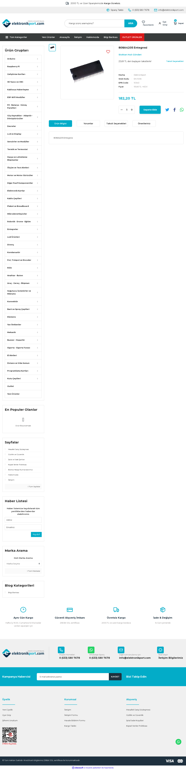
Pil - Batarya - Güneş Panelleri (17, 106)
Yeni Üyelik (7, 710)
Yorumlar (88, 123)
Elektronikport (140, 75)
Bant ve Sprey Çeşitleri (18, 309)
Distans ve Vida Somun (18, 363)
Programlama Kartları (17, 371)
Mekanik (11, 332)
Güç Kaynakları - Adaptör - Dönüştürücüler (20, 117)
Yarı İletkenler (14, 325)
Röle (9, 268)
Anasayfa (65, 37)
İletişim (78, 37)
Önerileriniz (144, 123)
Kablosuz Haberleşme (18, 90)
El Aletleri (12, 355)
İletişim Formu (71, 715)
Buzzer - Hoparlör (16, 340)
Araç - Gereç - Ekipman (18, 283)
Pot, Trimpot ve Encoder (19, 260)
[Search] (100, 23)
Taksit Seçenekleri (116, 123)
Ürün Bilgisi (60, 123)
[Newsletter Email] (79, 676)
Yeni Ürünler (48, 37)
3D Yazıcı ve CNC (15, 82)
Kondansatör (13, 252)
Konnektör (12, 301)
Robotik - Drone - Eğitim (19, 221)
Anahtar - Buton (15, 275)
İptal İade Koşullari (135, 720)
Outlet (10, 386)
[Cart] (178, 23)
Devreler (11, 126)
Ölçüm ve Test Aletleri (18, 168)
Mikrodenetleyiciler (17, 214)
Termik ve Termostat (17, 149)
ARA (130, 23)
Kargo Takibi (70, 726)
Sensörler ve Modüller (18, 142)
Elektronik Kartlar (16, 191)
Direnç (10, 245)
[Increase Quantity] (132, 110)
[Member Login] (164, 23)
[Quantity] (127, 110)
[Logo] (23, 23)
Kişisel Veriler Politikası (136, 726)
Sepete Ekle (150, 109)
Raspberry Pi (13, 66)
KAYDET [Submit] (115, 677)
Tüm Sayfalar (34, 486)
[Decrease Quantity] (122, 110)
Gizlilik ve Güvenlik (134, 715)
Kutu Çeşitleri (14, 378)
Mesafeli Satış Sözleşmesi (138, 710)
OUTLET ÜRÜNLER (132, 37)
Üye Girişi (6, 715)
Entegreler (12, 229)
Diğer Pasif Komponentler (20, 183)
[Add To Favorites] (108, 51)
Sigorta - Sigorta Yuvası (18, 348)
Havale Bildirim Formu (74, 720)
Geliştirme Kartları (16, 74)
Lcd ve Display (14, 134)
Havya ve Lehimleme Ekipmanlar (17, 158)
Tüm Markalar (33, 571)
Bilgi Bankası (111, 37)
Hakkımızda (92, 37)
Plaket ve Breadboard (18, 206)
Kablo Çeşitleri (14, 198)
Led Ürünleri (13, 237)
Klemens (11, 317)
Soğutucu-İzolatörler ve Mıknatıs (19, 292)
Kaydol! (36, 534)
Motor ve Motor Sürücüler (20, 175)
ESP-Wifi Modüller (16, 97)
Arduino (11, 59)
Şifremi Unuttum (10, 720)
